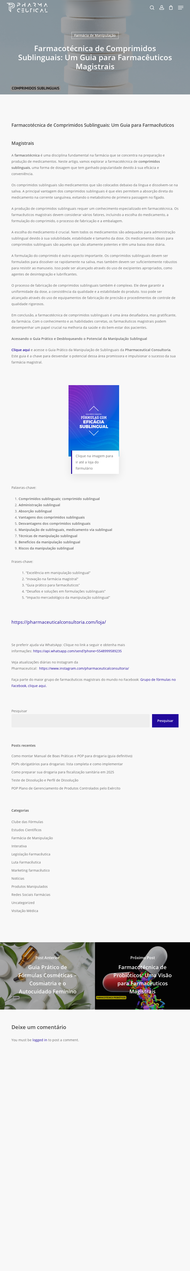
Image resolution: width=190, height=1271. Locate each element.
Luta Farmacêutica (26, 862)
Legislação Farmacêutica (30, 854)
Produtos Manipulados (29, 886)
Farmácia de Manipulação (95, 35)
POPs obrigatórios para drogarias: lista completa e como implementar (67, 764)
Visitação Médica (24, 910)
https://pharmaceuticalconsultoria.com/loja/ (58, 622)
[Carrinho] (171, 7)
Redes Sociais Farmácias (30, 894)
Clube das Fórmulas (27, 822)
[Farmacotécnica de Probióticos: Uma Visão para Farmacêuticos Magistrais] (142, 976)
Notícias (17, 878)
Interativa (19, 846)
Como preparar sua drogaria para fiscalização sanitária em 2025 (62, 772)
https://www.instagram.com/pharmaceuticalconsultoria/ (84, 668)
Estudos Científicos (26, 830)
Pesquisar (19, 711)
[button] (180, 7)
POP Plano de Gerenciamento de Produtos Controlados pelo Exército (65, 788)
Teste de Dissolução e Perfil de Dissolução (44, 780)
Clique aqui (20, 350)
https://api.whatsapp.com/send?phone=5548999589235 (78, 651)
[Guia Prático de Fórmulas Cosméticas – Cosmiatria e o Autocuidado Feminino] (47, 976)
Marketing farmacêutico (30, 870)
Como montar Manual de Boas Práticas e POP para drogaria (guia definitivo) (71, 756)
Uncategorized (23, 902)
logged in (39, 1040)
